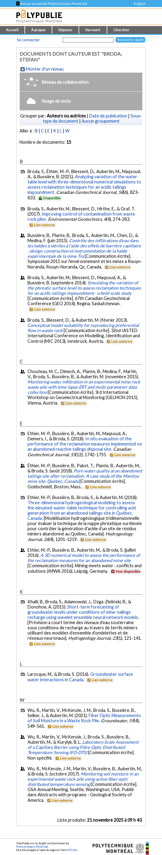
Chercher (121, 30)
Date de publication (108, 115)
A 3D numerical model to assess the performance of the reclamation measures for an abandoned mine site (84, 558)
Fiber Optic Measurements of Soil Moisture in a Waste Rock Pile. (84, 718)
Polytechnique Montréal (32, 846)
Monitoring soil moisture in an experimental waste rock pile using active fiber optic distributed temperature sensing (83, 779)
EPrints (73, 850)
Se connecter (28, 39)
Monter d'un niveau (45, 69)
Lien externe (42, 225)
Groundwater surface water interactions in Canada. (80, 677)
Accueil (12, 30)
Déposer (65, 30)
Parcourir (93, 30)
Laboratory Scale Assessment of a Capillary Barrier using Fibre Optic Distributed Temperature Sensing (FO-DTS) (83, 747)
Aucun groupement (101, 121)
